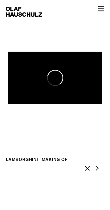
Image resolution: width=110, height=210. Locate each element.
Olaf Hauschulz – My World (24, 11)
